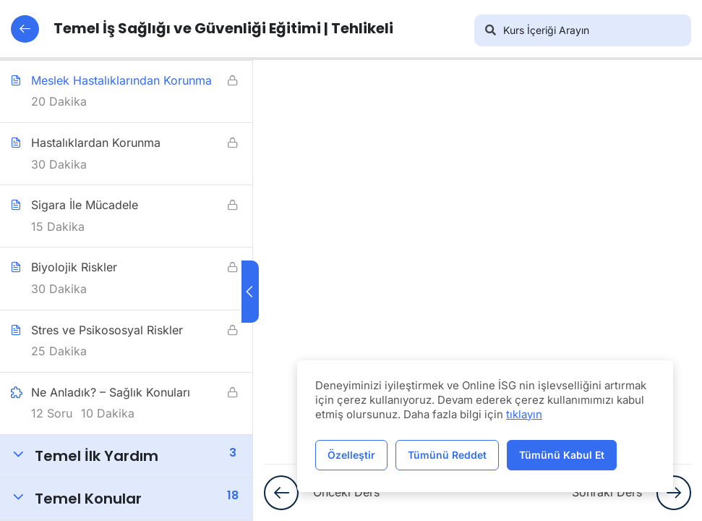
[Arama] (490, 30)
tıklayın (524, 414)
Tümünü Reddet (447, 455)
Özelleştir (351, 455)
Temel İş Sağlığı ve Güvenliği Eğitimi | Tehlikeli (202, 29)
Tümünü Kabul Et (561, 455)
